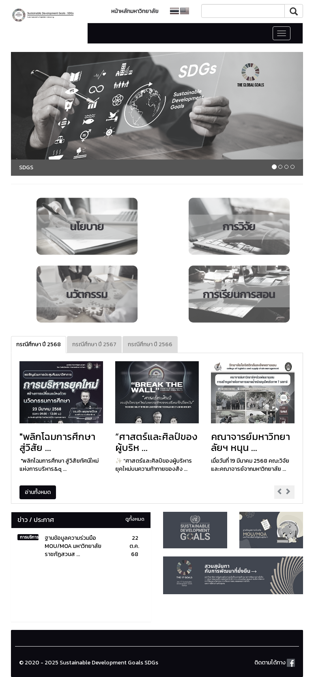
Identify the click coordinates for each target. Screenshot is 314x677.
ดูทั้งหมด (134, 519)
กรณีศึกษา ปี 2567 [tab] (94, 344)
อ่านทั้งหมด (38, 492)
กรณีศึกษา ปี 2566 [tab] (150, 344)
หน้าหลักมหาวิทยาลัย (135, 11)
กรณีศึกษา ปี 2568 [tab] (38, 344)
